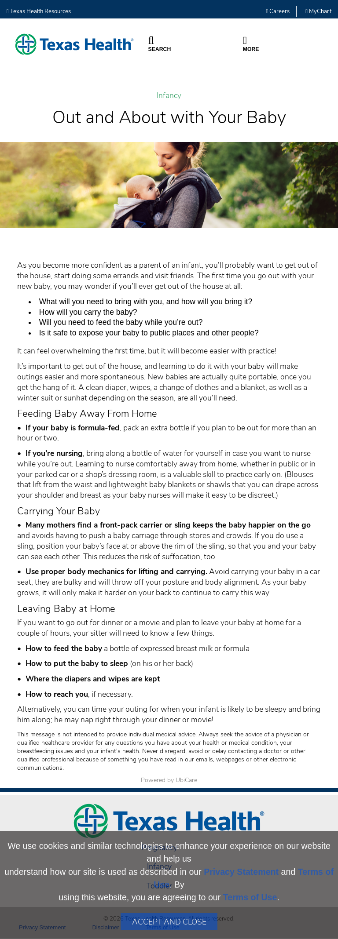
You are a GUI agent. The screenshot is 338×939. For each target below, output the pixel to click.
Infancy (169, 96)
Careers (278, 11)
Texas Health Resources (39, 11)
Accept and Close (169, 922)
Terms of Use (250, 897)
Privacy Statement (241, 872)
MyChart (318, 11)
